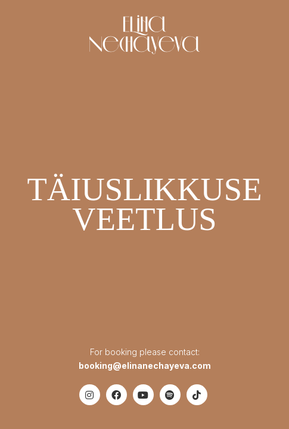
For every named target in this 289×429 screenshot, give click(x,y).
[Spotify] (170, 394)
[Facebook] (116, 394)
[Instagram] (89, 394)
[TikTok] (197, 394)
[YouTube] (143, 394)
